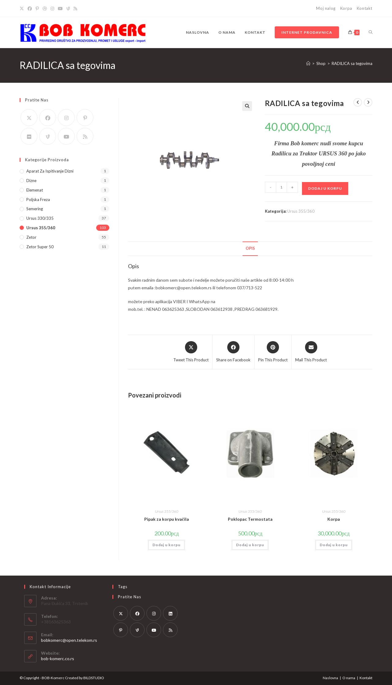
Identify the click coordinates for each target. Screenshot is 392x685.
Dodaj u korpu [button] (166, 544)
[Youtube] (60, 9)
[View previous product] (357, 102)
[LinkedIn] (170, 613)
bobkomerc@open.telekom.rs (69, 640)
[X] (23, 9)
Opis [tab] (250, 248)
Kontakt (364, 8)
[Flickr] (29, 136)
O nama (348, 677)
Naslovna (330, 677)
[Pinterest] (37, 9)
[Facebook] (30, 9)
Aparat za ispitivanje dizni (50, 171)
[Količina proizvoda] (281, 187)
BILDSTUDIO (93, 677)
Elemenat (34, 190)
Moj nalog (325, 8)
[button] (247, 106)
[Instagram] (52, 9)
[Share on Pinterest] (273, 352)
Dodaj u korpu (325, 188)
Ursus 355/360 (301, 211)
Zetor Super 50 (40, 246)
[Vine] (68, 9)
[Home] (308, 63)
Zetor (31, 237)
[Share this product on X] (191, 352)
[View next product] (368, 102)
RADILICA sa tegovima (352, 63)
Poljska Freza (38, 199)
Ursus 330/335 (40, 218)
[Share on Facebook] (233, 352)
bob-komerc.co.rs (57, 658)
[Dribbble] (45, 9)
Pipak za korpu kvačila (166, 519)
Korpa (346, 8)
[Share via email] (311, 352)
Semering (34, 208)
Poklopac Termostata (250, 519)
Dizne (31, 180)
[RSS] (75, 9)
